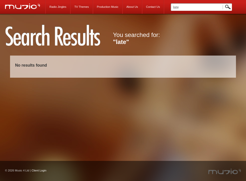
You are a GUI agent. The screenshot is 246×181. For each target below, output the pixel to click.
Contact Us (153, 6)
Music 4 (25, 6)
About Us (132, 6)
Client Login (39, 170)
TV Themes (81, 6)
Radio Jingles (57, 6)
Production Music (107, 6)
